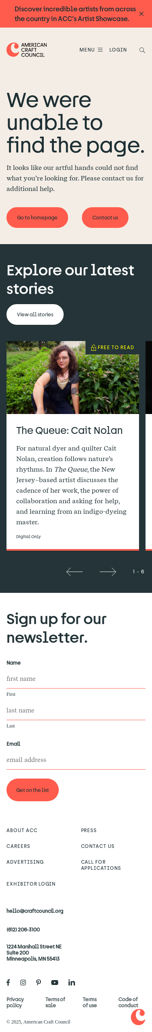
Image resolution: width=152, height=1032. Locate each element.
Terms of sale (55, 1002)
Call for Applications (101, 865)
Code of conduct (128, 1002)
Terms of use (90, 1002)
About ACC (22, 830)
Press (89, 830)
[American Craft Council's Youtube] (58, 983)
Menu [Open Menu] (88, 49)
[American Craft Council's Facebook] (11, 983)
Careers (18, 846)
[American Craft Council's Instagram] (26, 983)
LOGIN (118, 49)
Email (15, 743)
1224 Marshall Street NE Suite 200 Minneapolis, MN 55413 (34, 952)
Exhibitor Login (31, 883)
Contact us (98, 846)
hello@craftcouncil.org (34, 911)
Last (10, 726)
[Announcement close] (141, 14)
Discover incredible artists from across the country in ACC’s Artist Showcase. (75, 13)
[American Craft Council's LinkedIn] (75, 983)
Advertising (25, 862)
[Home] (26, 50)
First (10, 694)
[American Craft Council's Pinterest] (41, 983)
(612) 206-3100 (23, 929)
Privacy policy (15, 1002)
